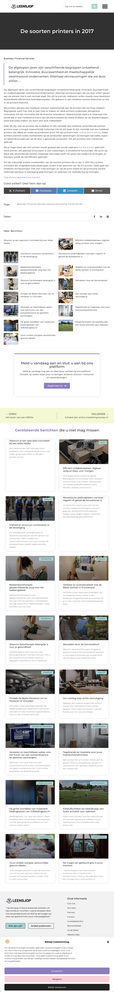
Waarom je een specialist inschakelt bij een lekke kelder (29, 442)
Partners (71, 912)
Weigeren (57, 979)
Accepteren (57, 971)
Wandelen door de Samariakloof (91, 280)
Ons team (71, 908)
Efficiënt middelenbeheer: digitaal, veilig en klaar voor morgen (82, 469)
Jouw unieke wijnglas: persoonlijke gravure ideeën (28, 864)
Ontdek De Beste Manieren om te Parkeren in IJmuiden (28, 699)
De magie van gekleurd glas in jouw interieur (83, 864)
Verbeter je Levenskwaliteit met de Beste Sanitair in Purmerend (82, 586)
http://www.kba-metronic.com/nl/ (22, 177)
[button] (108, 941)
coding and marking (90, 132)
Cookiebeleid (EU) (75, 921)
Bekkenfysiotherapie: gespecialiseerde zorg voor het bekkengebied (35, 270)
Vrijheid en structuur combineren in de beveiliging (29, 526)
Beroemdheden (74, 926)
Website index (73, 934)
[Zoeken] (95, 6)
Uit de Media (72, 930)
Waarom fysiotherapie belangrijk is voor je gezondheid (28, 645)
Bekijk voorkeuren (57, 987)
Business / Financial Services (19, 58)
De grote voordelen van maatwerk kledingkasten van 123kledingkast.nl (37, 325)
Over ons (71, 903)
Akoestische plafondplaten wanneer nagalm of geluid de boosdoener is (83, 499)
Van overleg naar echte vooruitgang (83, 698)
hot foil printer (86, 147)
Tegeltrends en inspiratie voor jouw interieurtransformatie (82, 753)
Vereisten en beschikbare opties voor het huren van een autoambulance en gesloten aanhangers (30, 755)
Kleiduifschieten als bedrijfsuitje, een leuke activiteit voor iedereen (83, 810)
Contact (71, 917)
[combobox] (77, 6)
